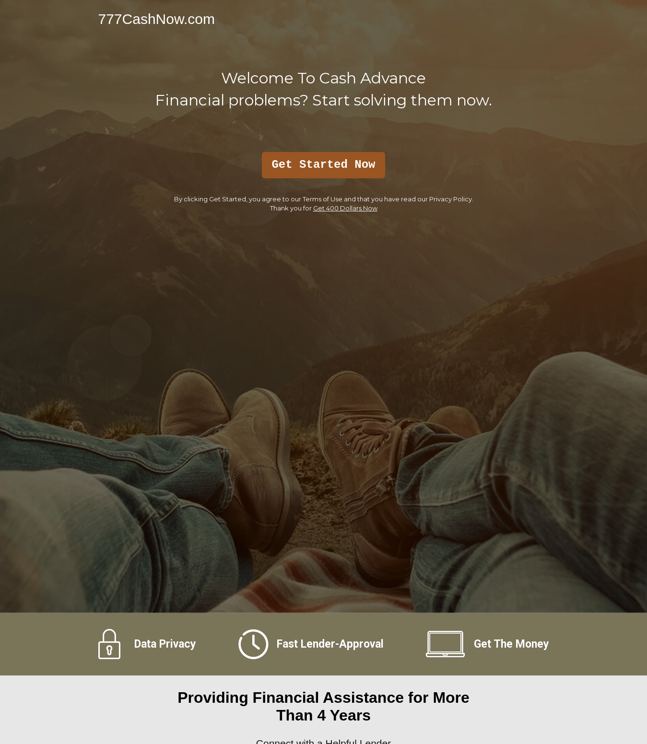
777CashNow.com (156, 19)
